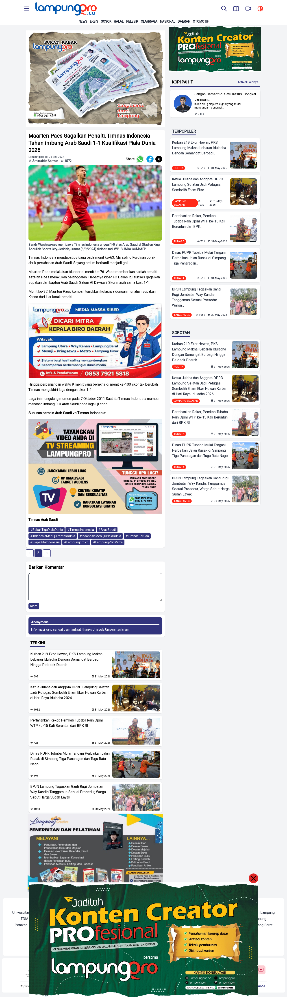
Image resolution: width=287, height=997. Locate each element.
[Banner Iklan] (215, 49)
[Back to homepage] (65, 9)
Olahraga (149, 21)
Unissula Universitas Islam (111, 629)
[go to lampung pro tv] (248, 9)
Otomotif (201, 21)
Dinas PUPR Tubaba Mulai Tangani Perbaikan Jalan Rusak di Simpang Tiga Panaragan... (199, 257)
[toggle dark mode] (260, 9)
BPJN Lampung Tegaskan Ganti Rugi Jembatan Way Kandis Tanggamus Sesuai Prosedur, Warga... (196, 297)
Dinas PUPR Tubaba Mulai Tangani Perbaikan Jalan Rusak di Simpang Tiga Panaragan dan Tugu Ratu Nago (70, 758)
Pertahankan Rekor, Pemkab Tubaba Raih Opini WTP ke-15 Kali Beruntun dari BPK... (198, 221)
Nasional (167, 21)
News (83, 21)
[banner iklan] (95, 78)
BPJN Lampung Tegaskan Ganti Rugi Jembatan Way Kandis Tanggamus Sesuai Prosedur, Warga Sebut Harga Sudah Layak (68, 791)
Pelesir (132, 21)
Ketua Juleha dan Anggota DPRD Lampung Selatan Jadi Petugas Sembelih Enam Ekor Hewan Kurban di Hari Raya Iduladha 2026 (69, 692)
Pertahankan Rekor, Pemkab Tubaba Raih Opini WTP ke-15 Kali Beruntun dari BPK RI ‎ (66, 723)
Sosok (106, 21)
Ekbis (94, 21)
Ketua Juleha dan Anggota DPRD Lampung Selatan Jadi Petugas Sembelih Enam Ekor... (197, 184)
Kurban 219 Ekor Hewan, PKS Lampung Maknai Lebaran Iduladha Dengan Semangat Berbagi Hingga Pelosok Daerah (66, 659)
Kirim (33, 606)
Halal (119, 21)
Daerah (184, 21)
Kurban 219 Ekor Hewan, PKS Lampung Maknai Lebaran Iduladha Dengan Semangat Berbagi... (199, 147)
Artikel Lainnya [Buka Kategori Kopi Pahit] (248, 82)
